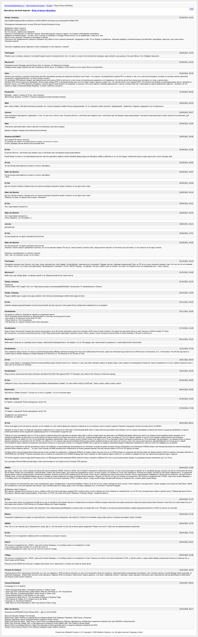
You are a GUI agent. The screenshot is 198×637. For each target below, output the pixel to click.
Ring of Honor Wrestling (44, 10)
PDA (191, 9)
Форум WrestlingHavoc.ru (14, 6)
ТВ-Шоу (49, 6)
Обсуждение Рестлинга (35, 6)
